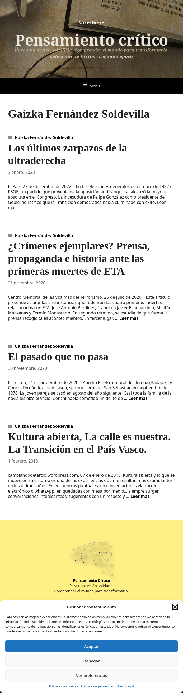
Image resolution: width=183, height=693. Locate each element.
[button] (175, 607)
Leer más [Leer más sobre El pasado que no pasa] (138, 398)
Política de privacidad (98, 686)
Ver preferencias (91, 675)
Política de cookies (63, 686)
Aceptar (91, 646)
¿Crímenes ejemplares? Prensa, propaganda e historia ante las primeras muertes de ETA (79, 258)
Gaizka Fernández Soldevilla (44, 137)
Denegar (91, 660)
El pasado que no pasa (58, 356)
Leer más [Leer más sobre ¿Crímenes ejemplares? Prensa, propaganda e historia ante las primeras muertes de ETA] (129, 318)
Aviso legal (125, 686)
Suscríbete (91, 23)
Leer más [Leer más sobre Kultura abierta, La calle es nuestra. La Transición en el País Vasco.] (140, 496)
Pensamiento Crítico (91, 580)
